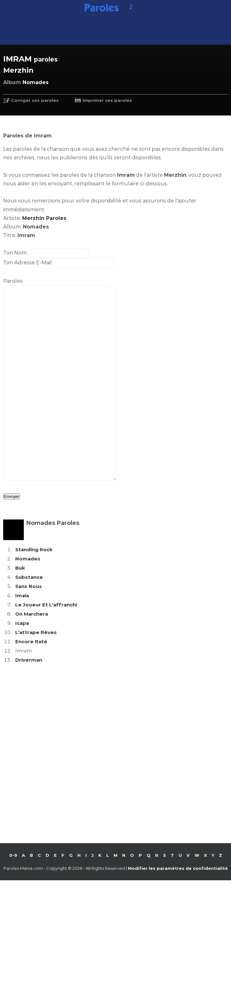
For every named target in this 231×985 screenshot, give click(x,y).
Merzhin (18, 70)
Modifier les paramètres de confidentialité (178, 906)
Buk (20, 606)
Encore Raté (31, 680)
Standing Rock (34, 588)
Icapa (22, 661)
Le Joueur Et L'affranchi (46, 643)
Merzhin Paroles (44, 218)
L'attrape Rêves (36, 670)
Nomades (27, 597)
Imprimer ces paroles (107, 100)
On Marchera (31, 652)
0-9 (13, 893)
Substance (29, 615)
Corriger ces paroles (35, 100)
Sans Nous (28, 624)
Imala (22, 634)
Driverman (28, 698)
